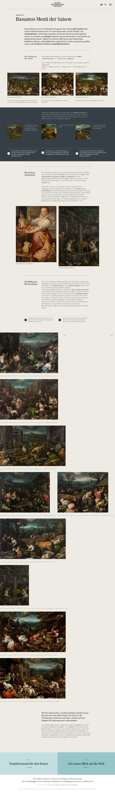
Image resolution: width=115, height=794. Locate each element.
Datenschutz (63, 784)
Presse (52, 784)
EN (105, 4)
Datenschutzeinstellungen (72, 784)
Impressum (57, 784)
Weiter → (86, 767)
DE (101, 4)
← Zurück (29, 767)
